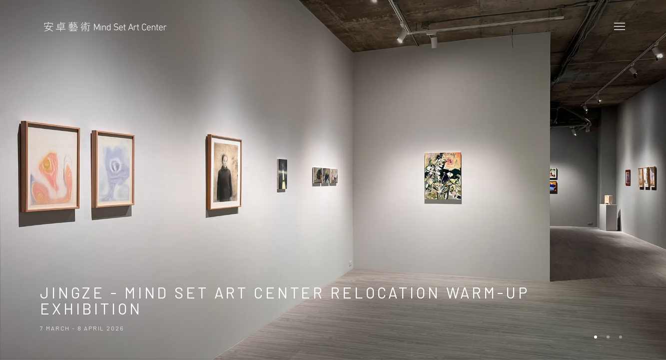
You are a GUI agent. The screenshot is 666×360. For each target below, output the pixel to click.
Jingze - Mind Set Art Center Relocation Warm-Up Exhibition (333, 180)
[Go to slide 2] (608, 337)
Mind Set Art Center (105, 27)
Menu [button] (618, 27)
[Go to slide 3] (620, 337)
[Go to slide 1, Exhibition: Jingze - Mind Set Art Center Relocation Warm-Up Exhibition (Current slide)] (595, 337)
